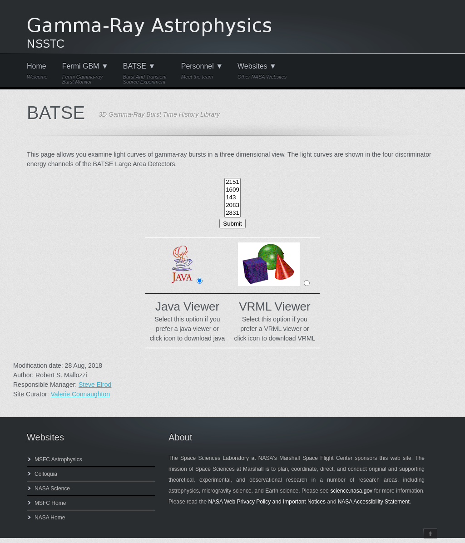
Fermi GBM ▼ (85, 73)
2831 (232, 213)
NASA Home (50, 517)
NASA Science (52, 488)
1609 (232, 190)
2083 (232, 205)
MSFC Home (50, 503)
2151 (232, 182)
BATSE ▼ (145, 73)
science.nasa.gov (351, 491)
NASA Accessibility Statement (374, 502)
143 (232, 198)
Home (37, 71)
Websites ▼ (262, 71)
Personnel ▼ (202, 71)
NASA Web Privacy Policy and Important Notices (267, 502)
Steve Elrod (95, 384)
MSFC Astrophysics (58, 459)
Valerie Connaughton (80, 394)
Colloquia (46, 474)
